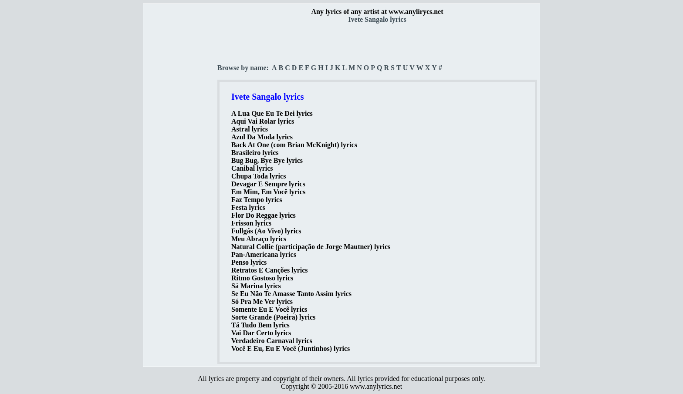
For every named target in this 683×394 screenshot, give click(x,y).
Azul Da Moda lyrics (262, 137)
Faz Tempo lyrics (256, 199)
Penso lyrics (249, 262)
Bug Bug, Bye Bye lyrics (267, 160)
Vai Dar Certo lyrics (261, 333)
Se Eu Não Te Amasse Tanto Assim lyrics (291, 293)
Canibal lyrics (252, 168)
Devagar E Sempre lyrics (268, 184)
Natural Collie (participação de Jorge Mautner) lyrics (310, 246)
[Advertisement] (181, 152)
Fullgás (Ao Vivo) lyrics (266, 231)
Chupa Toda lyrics (258, 176)
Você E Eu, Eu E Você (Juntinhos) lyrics (290, 348)
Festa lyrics (248, 207)
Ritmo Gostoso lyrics (262, 278)
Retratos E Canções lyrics (269, 270)
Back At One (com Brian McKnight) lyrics (294, 144)
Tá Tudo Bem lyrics (260, 325)
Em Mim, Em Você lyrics (268, 191)
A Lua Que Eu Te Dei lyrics (272, 113)
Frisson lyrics (251, 223)
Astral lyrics (249, 129)
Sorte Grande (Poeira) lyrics (273, 317)
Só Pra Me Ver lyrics (262, 301)
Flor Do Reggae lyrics (263, 215)
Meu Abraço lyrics (258, 238)
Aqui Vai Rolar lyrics (262, 121)
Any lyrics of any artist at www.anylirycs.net (377, 11)
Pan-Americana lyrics (263, 254)
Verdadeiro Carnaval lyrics (271, 340)
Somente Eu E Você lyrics (269, 309)
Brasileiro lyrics (255, 152)
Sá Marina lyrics (256, 286)
